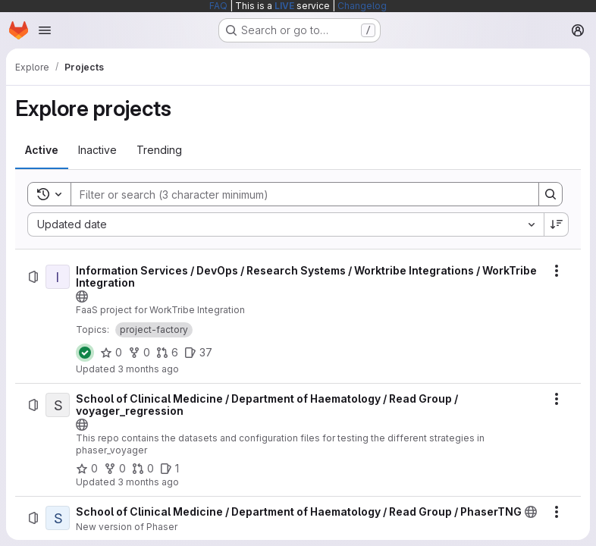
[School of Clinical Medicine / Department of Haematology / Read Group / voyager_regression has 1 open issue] (169, 469)
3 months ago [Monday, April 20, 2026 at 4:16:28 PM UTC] (148, 482)
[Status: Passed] (85, 353)
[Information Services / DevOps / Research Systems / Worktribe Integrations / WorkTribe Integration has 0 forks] (139, 353)
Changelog (362, 5)
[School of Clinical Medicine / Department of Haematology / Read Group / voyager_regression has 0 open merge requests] (143, 469)
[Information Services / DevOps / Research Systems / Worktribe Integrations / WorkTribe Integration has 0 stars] (111, 353)
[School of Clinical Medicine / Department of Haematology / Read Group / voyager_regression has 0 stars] (87, 469)
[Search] (297, 194)
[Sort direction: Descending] (556, 224)
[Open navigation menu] (45, 30)
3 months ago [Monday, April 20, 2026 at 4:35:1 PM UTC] (148, 369)
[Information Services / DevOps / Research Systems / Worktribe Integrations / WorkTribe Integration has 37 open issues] (198, 353)
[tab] (41, 150)
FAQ (218, 5)
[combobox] (285, 224)
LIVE (284, 5)
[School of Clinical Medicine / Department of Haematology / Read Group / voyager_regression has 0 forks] (115, 469)
